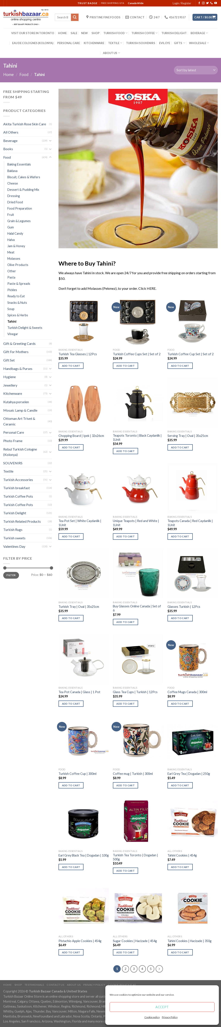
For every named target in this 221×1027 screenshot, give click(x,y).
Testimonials (34, 984)
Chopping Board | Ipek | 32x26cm (81, 436)
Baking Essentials (19, 164)
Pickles (12, 290)
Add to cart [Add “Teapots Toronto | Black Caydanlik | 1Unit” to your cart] (125, 451)
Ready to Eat (16, 296)
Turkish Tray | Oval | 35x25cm (78, 606)
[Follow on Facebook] (199, 3)
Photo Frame (12, 441)
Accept (162, 1007)
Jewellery (10, 385)
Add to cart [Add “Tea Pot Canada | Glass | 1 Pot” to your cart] (71, 703)
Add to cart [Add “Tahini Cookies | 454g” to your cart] (180, 867)
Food (23, 74)
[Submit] (74, 17)
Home (8, 74)
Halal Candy (15, 233)
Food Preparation (19, 208)
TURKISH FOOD (115, 33)
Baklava (12, 171)
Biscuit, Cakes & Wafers (23, 177)
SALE (74, 33)
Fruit (10, 215)
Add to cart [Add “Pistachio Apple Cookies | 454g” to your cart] (71, 952)
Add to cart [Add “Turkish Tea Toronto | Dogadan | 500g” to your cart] (125, 870)
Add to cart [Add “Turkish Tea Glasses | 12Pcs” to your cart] (71, 365)
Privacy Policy (170, 1017)
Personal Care (13, 432)
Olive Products (17, 265)
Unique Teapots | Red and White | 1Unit (136, 523)
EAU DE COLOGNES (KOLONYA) (32, 43)
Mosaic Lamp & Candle (20, 410)
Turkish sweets (14, 538)
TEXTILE (115, 43)
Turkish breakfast (16, 488)
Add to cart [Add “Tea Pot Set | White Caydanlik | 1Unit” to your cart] (71, 536)
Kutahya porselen (16, 402)
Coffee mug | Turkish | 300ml (133, 773)
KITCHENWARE (94, 43)
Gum (10, 227)
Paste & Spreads (18, 283)
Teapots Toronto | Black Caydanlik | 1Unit (137, 437)
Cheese (12, 183)
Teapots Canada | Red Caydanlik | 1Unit (190, 523)
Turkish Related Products (22, 521)
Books (8, 149)
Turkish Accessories (18, 480)
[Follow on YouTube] (215, 3)
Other (11, 271)
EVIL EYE (164, 43)
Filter (11, 575)
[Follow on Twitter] (207, 3)
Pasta (11, 277)
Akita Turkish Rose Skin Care (24, 124)
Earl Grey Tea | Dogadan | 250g (188, 773)
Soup (10, 309)
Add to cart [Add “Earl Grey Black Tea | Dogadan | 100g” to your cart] (71, 867)
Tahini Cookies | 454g (182, 855)
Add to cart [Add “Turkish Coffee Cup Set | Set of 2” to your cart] (180, 365)
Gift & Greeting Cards (19, 343)
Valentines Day (14, 546)
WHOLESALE (199, 43)
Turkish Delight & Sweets (24, 328)
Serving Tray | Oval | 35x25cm (187, 436)
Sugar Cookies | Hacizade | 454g (135, 941)
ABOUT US (111, 53)
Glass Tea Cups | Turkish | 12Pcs (135, 692)
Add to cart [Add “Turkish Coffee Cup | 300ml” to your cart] (71, 785)
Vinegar (12, 334)
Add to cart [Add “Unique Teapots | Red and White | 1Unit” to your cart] (125, 536)
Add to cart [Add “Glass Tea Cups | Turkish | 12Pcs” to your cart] (125, 703)
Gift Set (9, 360)
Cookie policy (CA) (122, 984)
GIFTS (179, 43)
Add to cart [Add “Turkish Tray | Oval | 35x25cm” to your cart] (71, 618)
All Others (10, 132)
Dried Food (15, 202)
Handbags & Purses (17, 368)
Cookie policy (152, 1017)
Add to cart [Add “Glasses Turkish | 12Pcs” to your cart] (180, 618)
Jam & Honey (16, 246)
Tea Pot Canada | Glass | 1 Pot (79, 692)
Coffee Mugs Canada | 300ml (187, 692)
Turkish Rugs (12, 529)
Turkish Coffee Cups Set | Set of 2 (137, 354)
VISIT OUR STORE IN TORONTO (32, 33)
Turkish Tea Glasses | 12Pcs (77, 354)
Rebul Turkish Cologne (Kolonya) (20, 452)
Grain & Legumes (19, 221)
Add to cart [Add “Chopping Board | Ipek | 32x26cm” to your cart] (71, 447)
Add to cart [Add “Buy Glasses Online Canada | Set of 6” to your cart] (125, 622)
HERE (151, 288)
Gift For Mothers (15, 352)
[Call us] (211, 3)
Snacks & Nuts (17, 302)
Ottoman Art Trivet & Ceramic (19, 421)
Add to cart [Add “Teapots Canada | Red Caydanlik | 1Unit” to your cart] (180, 536)
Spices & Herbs (17, 315)
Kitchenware (12, 393)
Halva (11, 240)
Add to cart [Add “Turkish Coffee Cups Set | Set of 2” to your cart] (125, 365)
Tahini (11, 321)
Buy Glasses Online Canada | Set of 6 (137, 608)
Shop (18, 984)
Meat (10, 252)
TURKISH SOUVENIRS (140, 43)
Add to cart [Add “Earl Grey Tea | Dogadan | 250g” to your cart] (180, 785)
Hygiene (9, 377)
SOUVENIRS (12, 463)
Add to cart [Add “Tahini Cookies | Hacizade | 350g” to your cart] (180, 952)
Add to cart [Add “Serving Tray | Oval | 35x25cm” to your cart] (180, 447)
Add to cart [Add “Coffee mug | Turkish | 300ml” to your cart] (125, 785)
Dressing (13, 196)
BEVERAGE (199, 33)
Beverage (10, 141)
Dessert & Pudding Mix (23, 189)
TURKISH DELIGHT (174, 33)
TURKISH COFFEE (144, 33)
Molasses (13, 258)
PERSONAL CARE (68, 43)
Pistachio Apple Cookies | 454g (79, 941)
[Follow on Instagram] (203, 3)
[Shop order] (196, 70)
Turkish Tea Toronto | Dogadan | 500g (135, 857)
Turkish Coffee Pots (18, 496)
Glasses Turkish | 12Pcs (183, 606)
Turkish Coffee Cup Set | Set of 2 (190, 354)
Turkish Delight (14, 513)
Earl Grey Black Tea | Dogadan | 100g (83, 855)
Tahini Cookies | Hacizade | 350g (189, 941)
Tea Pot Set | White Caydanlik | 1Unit (79, 523)
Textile (8, 471)
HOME (62, 33)
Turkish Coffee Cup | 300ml (77, 773)
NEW (84, 33)
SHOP (95, 33)
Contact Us (55, 984)
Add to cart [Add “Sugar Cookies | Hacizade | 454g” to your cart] (125, 952)
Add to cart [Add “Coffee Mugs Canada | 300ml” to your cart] (180, 703)
